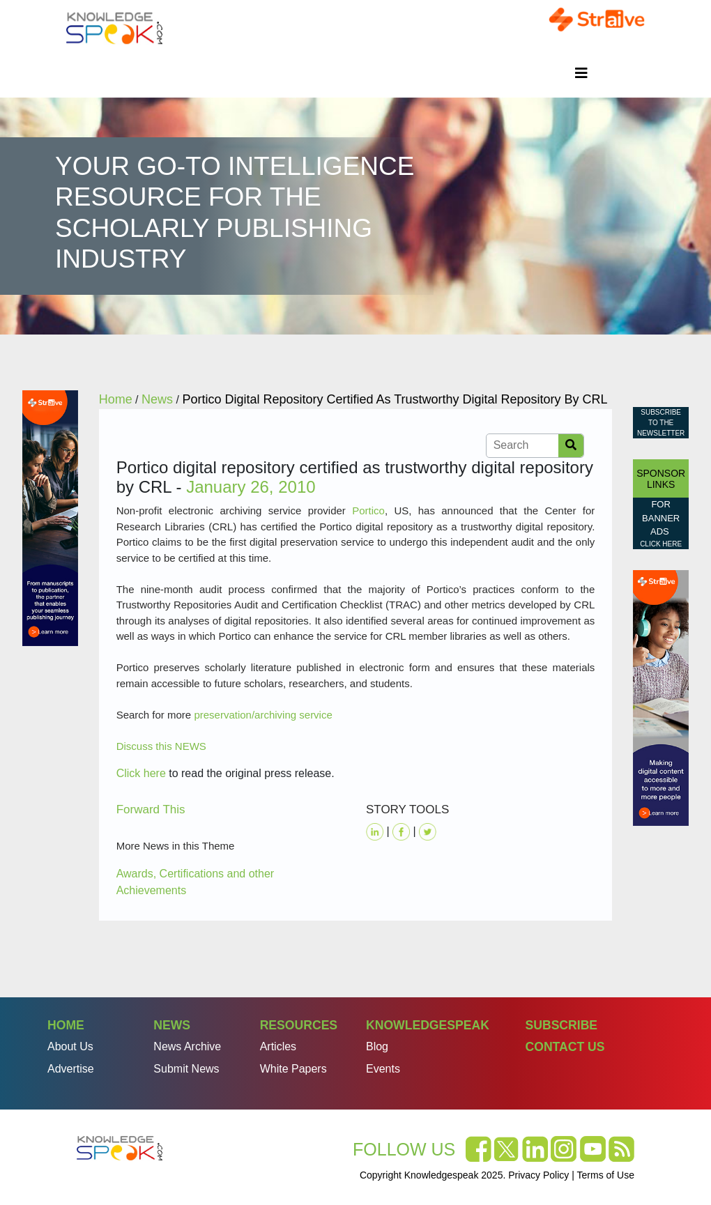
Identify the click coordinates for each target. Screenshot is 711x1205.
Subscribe (561, 1025)
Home (65, 1025)
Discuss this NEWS (161, 746)
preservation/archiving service (263, 715)
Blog (377, 1046)
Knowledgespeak (427, 1025)
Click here (141, 773)
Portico (368, 510)
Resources (298, 1025)
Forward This (150, 809)
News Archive (187, 1046)
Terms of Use (605, 1175)
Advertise (70, 1069)
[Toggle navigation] (581, 73)
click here (661, 544)
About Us (70, 1046)
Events (383, 1069)
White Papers (293, 1069)
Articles (278, 1046)
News (171, 1025)
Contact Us (564, 1047)
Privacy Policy (538, 1175)
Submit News (186, 1069)
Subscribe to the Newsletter (661, 422)
